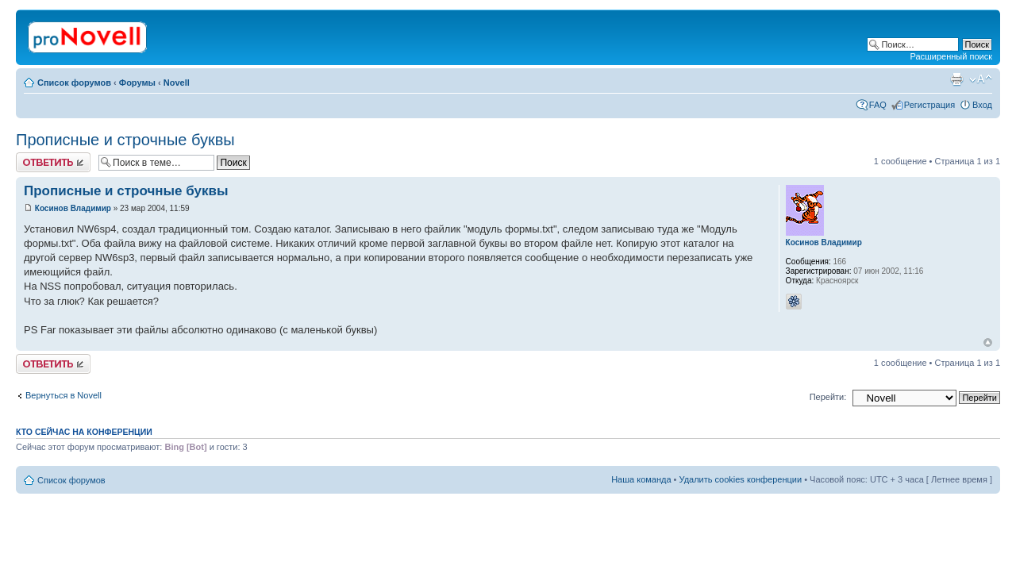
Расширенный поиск (951, 56)
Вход (982, 105)
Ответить (53, 162)
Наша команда (641, 479)
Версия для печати (956, 79)
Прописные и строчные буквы (125, 139)
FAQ (878, 105)
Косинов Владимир (73, 208)
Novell (177, 82)
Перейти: (828, 397)
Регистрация (929, 105)
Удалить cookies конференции (740, 479)
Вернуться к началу (987, 342)
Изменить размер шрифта (980, 79)
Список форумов (74, 82)
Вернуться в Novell (63, 395)
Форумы (137, 82)
